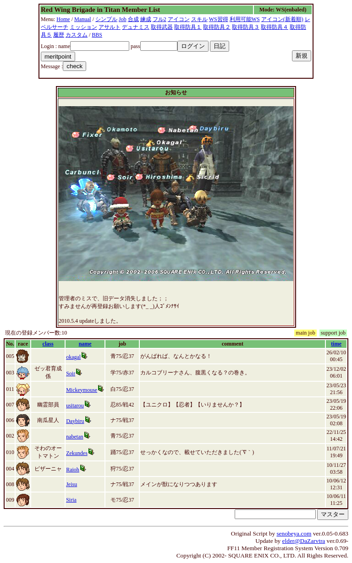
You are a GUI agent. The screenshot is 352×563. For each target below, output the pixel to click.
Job (122, 19)
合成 (133, 19)
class (48, 344)
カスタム (77, 35)
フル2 (159, 19)
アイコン (179, 19)
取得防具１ (188, 27)
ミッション (83, 27)
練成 (145, 19)
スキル (199, 19)
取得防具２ (217, 27)
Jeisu (71, 484)
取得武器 (162, 27)
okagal (73, 357)
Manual (82, 19)
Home (63, 19)
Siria (71, 500)
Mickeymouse (81, 390)
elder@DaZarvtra (303, 540)
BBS (97, 35)
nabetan (74, 436)
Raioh (72, 469)
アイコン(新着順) (282, 19)
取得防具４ (274, 27)
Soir (70, 373)
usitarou (75, 405)
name (85, 344)
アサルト (110, 27)
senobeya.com (293, 533)
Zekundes (77, 453)
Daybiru (75, 421)
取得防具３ (245, 27)
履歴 (58, 35)
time (336, 344)
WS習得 (218, 19)
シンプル (106, 19)
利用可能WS (245, 19)
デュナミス (135, 27)
